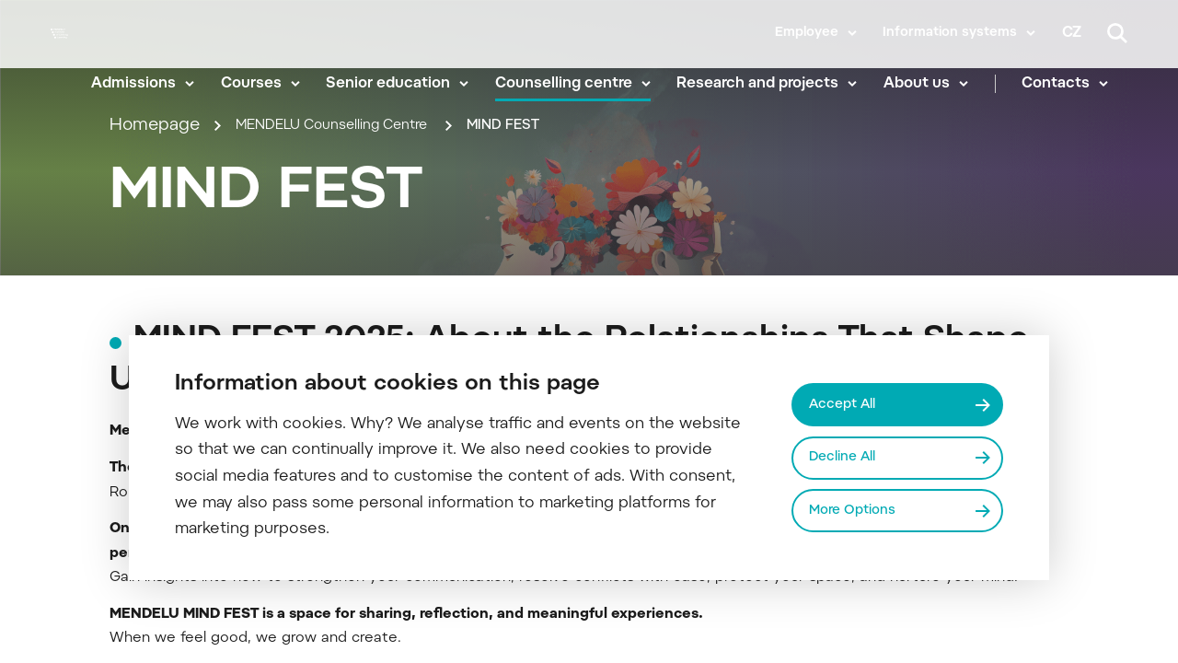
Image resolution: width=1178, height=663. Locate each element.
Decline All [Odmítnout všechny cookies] (848, 457)
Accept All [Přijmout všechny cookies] (848, 401)
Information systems (950, 33)
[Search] (1117, 33)
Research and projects (778, 83)
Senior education (408, 83)
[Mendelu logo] (68, 57)
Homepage (155, 210)
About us (936, 83)
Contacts (1075, 83)
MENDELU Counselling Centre (360, 210)
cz (1071, 33)
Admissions (153, 83)
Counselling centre (583, 83)
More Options (859, 512)
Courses (270, 83)
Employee (806, 33)
